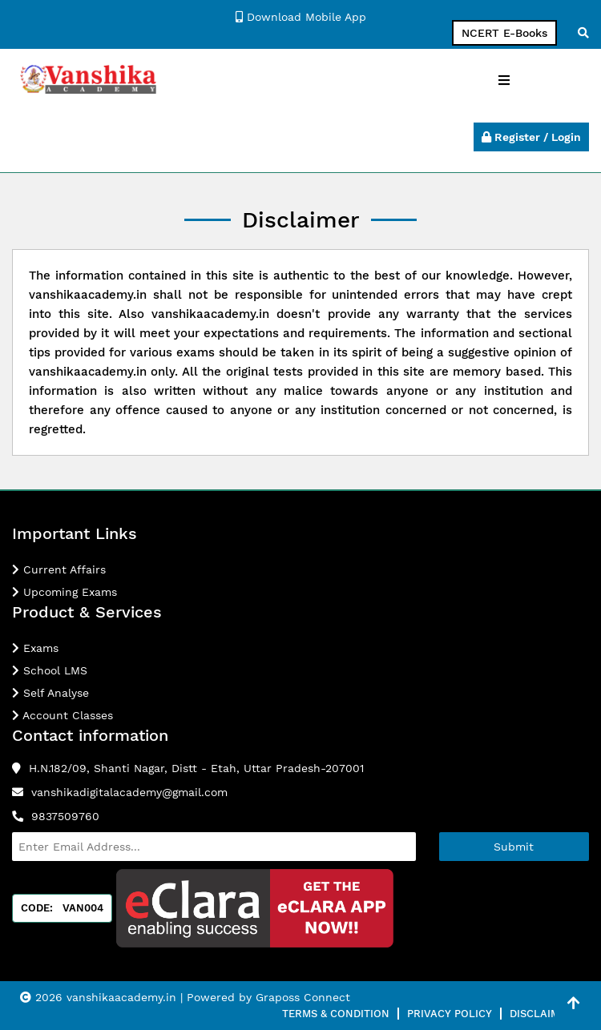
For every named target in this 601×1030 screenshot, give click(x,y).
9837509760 (65, 816)
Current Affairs (59, 569)
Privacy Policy (449, 1014)
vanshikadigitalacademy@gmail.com (129, 792)
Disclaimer (541, 1014)
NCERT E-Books (504, 32)
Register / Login (531, 137)
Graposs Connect (303, 997)
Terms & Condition (335, 1014)
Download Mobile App (301, 16)
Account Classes (62, 715)
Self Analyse (50, 692)
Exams (35, 648)
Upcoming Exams (64, 591)
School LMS (49, 670)
